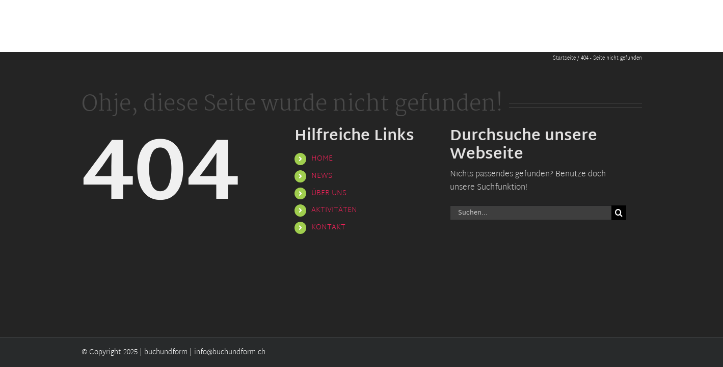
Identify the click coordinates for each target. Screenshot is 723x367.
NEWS (321, 176)
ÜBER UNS (328, 193)
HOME (322, 158)
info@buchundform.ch (229, 352)
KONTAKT (328, 227)
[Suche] (618, 212)
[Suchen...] (531, 212)
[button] (638, 26)
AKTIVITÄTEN (334, 210)
